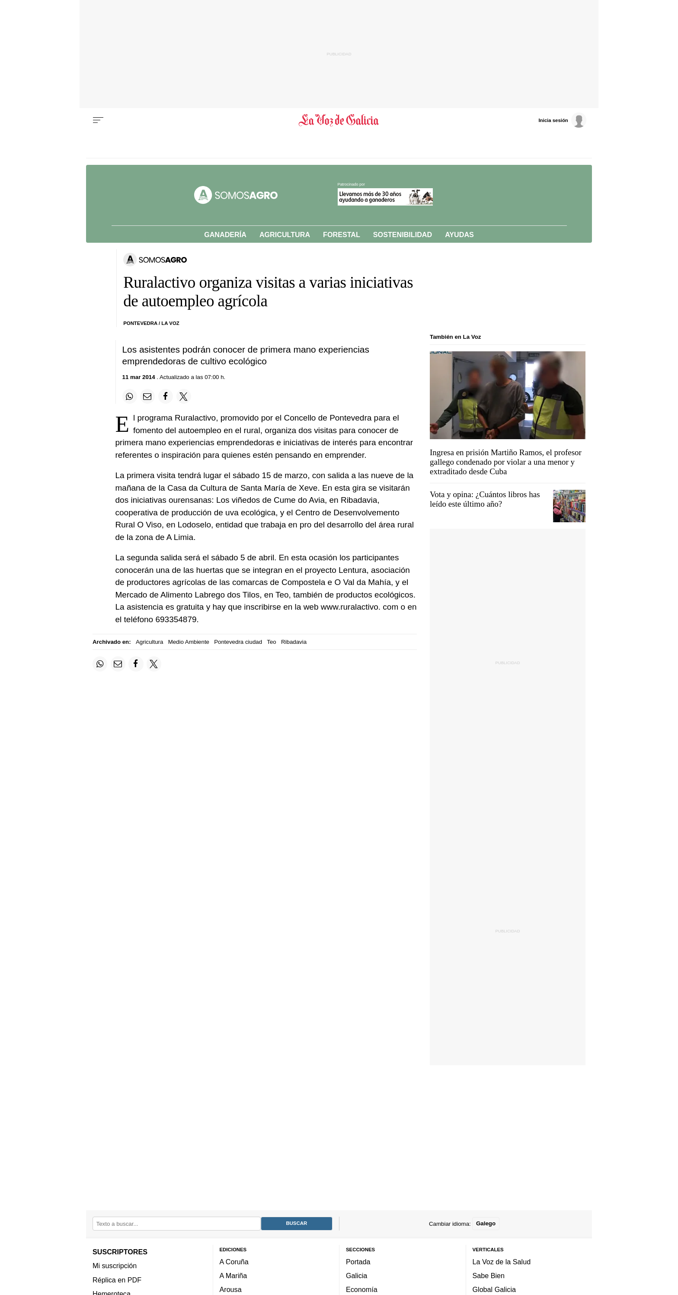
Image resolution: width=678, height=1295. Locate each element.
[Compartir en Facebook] (165, 396)
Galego (486, 1223)
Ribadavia (294, 642)
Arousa (231, 1289)
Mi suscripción (115, 1265)
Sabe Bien (489, 1275)
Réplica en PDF (117, 1279)
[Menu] (98, 120)
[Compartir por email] (147, 396)
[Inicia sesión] (562, 120)
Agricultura (284, 234)
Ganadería (225, 234)
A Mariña (233, 1275)
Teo (271, 642)
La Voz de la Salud (502, 1261)
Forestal (341, 234)
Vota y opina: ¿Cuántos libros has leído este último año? (485, 499)
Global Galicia (494, 1289)
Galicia (356, 1275)
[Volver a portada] (339, 120)
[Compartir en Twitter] (183, 396)
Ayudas (459, 234)
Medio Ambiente (188, 642)
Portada (358, 1261)
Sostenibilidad (402, 234)
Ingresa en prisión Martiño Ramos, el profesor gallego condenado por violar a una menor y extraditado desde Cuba (506, 462)
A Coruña (234, 1261)
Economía (361, 1289)
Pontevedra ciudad (238, 642)
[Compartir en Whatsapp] (129, 396)
